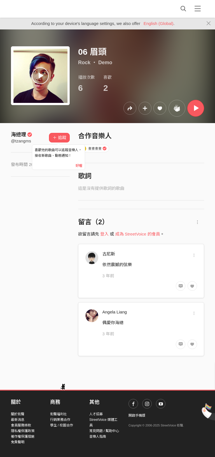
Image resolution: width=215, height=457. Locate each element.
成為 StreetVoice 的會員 (137, 234)
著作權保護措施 (22, 436)
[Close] (208, 23)
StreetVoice (34, 8)
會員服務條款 (21, 425)
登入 (104, 234)
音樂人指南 (97, 436)
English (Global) (159, 23)
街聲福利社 (58, 414)
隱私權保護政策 (22, 431)
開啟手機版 (136, 415)
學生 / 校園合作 (61, 425)
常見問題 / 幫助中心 (104, 431)
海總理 (21, 134)
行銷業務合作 (60, 420)
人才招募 (96, 414)
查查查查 (94, 148)
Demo (105, 62)
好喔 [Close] (79, 166)
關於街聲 (17, 414)
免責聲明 (17, 442)
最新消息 (17, 420)
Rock (84, 62)
